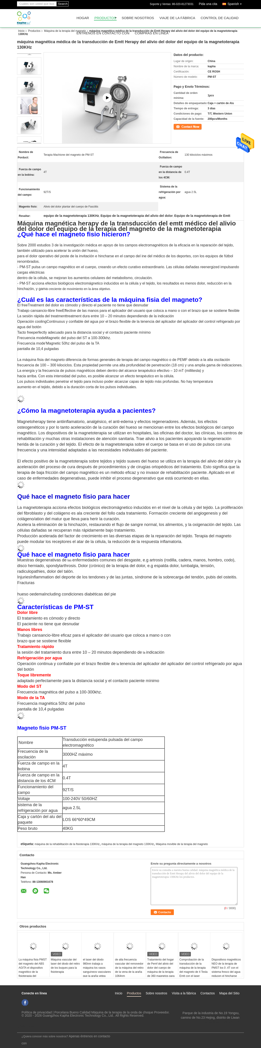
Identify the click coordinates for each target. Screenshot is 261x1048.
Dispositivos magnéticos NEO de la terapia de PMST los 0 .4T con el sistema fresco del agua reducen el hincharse (226, 968)
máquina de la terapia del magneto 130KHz (127, 844)
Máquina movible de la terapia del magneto (182, 844)
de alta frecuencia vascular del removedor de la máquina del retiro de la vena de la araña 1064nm (129, 968)
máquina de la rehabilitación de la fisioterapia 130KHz (67, 844)
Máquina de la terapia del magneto (65, 31)
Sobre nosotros (138, 18)
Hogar (82, 18)
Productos (105, 18)
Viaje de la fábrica (177, 18)
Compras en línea (151, 33)
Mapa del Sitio (229, 993)
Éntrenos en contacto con (102, 33)
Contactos (207, 993)
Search (62, 3)
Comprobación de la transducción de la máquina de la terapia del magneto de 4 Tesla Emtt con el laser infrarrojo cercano (194, 970)
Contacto (179, 126)
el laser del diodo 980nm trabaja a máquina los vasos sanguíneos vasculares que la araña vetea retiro (97, 970)
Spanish (235, 3)
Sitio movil (26, 1026)
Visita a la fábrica (184, 993)
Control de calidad (220, 18)
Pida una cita (208, 4)
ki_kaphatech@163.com (222, 1022)
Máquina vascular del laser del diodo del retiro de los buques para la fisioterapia (65, 965)
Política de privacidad (37, 1012)
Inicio (21, 31)
